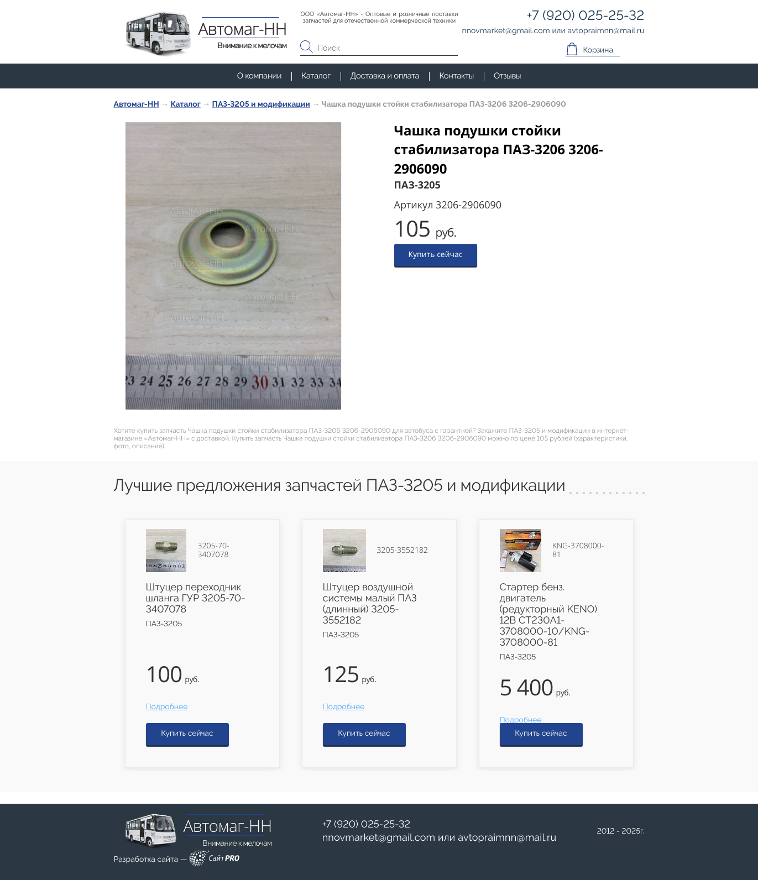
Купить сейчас (436, 254)
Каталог (316, 76)
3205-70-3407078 (213, 550)
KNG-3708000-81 (578, 550)
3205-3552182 (402, 550)
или (439, 838)
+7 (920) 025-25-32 (366, 824)
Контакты (456, 76)
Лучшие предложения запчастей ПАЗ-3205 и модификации (340, 485)
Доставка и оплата (385, 76)
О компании (259, 76)
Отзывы (507, 76)
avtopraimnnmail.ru (507, 838)
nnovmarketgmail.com (379, 838)
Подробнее (167, 707)
